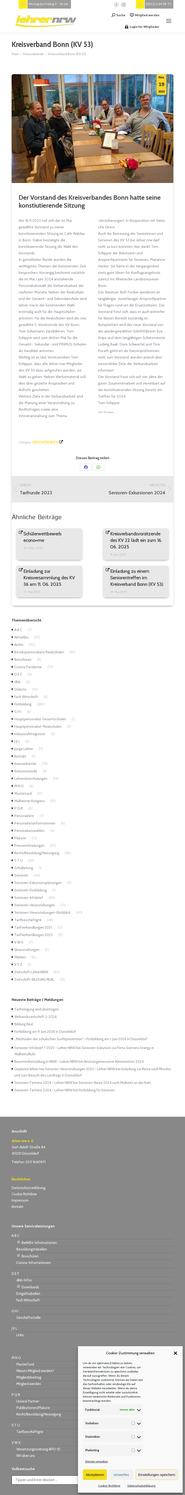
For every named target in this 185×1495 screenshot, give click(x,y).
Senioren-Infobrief (28, 898)
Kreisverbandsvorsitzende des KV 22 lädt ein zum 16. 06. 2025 (136, 540)
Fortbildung (22, 704)
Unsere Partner (27, 1401)
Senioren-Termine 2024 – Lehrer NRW (43, 1083)
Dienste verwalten (96, 1461)
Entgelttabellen (28, 1294)
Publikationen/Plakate (33, 1408)
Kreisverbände (45, 442)
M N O (19, 786)
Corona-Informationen (33, 1263)
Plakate (20, 838)
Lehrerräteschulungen (30, 779)
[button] (175, 1353)
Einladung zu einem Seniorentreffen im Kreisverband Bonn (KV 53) (136, 577)
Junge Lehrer (23, 749)
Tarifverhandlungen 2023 (33, 935)
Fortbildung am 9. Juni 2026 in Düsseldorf (45, 1032)
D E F (18, 674)
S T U (18, 860)
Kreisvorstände (25, 771)
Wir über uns (25, 1456)
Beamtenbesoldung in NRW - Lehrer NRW (46, 1062)
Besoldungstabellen (31, 1249)
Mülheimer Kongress (29, 801)
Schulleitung (23, 868)
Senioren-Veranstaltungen (34, 905)
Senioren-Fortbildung (30, 890)
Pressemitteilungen (29, 846)
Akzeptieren (95, 1475)
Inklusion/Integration (29, 734)
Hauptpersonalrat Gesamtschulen (40, 719)
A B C (18, 630)
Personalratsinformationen (34, 823)
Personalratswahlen (29, 831)
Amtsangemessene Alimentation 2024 (114, 1062)
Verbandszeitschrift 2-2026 (35, 1017)
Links (20, 1335)
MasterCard (25, 1364)
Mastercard (23, 793)
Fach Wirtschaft (26, 697)
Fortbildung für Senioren (97, 1090)
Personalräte (24, 816)
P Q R (18, 808)
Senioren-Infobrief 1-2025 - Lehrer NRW (44, 1048)
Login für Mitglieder (142, 27)
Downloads (27, 1286)
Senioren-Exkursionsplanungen (38, 883)
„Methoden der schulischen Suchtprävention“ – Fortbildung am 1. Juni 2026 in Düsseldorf (80, 1039)
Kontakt (20, 756)
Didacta (20, 689)
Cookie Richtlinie (24, 1194)
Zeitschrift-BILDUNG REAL (34, 979)
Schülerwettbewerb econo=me (43, 537)
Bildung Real (23, 1024)
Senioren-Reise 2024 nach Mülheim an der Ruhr (115, 1083)
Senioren (21, 875)
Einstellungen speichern (156, 1475)
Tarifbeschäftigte (27, 920)
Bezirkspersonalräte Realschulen (39, 652)
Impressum (20, 1200)
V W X (18, 942)
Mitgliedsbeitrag (28, 1377)
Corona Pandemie (28, 667)
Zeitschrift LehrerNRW (31, 972)
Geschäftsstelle (28, 1318)
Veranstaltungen (27, 950)
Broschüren (22, 660)
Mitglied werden (144, 15)
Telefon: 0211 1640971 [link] (28, 1162)
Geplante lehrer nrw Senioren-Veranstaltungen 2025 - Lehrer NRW (64, 1069)
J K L (17, 741)
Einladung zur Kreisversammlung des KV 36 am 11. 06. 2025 (49, 577)
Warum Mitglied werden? (35, 1371)
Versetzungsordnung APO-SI (38, 1449)
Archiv (18, 645)
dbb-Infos (24, 1280)
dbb (17, 682)
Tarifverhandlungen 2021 (33, 927)
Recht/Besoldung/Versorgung (36, 853)
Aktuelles (21, 637)
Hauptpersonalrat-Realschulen (37, 726)
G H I (17, 712)
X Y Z (18, 965)
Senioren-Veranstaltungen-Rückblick (42, 912)
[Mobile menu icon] (168, 21)
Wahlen (20, 957)
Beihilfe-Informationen (36, 1242)
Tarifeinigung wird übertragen (36, 1009)
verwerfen (121, 1475)
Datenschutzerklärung (141, 1485)
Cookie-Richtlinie (109, 1485)
